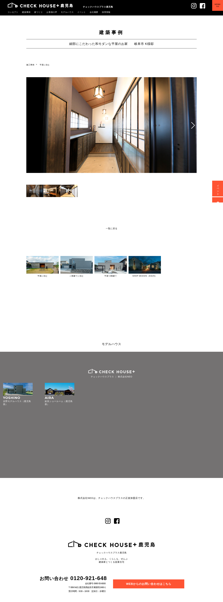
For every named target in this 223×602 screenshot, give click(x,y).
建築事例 (26, 12)
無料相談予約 (217, 6)
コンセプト (13, 12)
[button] (193, 125)
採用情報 (106, 12)
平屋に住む (45, 65)
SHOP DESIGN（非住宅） (144, 276)
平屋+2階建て (110, 276)
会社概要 (94, 12)
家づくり (38, 12)
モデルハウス (67, 12)
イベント (81, 12)
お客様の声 (52, 12)
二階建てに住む (77, 276)
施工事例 (30, 65)
